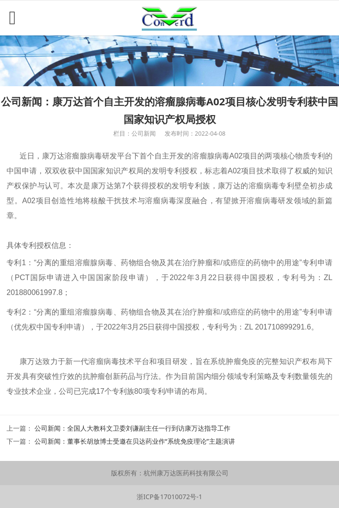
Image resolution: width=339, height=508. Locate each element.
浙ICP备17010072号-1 (169, 496)
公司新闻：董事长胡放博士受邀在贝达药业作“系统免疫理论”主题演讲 (135, 441)
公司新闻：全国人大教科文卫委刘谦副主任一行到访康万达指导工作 (132, 428)
